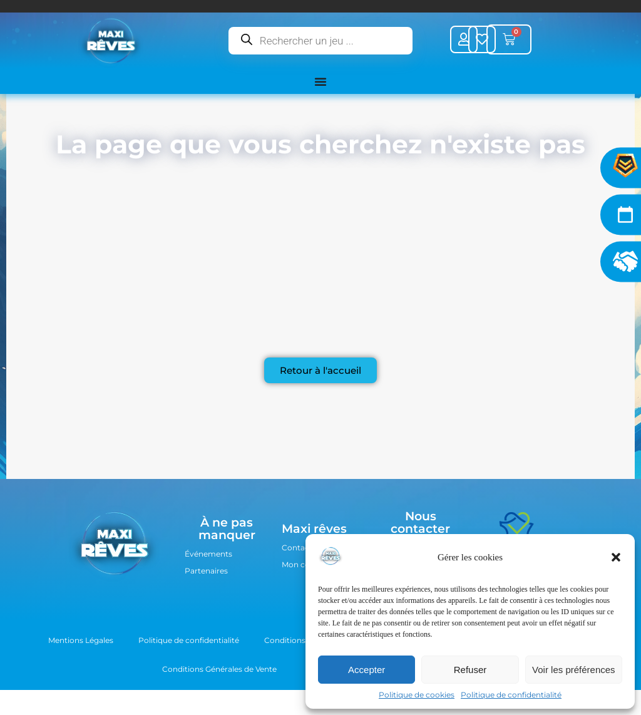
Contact (297, 547)
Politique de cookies (416, 694)
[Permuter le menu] (320, 81)
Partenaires (206, 570)
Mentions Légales (80, 640)
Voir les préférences (573, 669)
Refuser (470, 669)
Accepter (366, 669)
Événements (208, 553)
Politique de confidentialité (511, 694)
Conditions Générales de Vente (219, 669)
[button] (616, 557)
